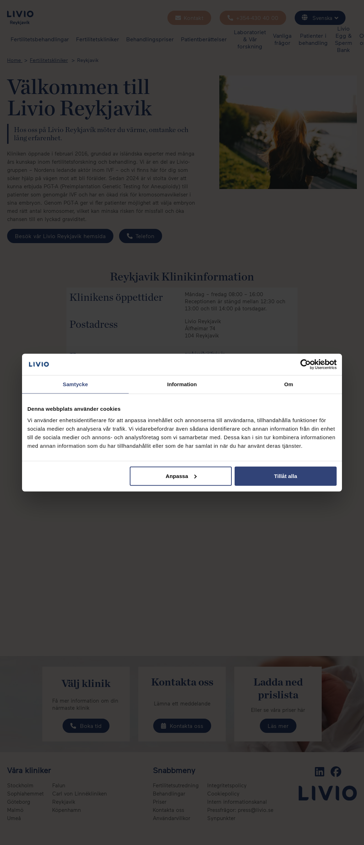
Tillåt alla (285, 476)
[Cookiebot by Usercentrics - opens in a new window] (305, 364)
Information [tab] (182, 384)
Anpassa (181, 476)
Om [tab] (288, 384)
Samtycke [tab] (75, 384)
